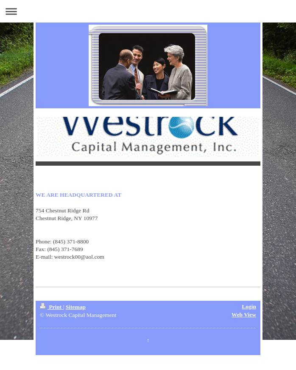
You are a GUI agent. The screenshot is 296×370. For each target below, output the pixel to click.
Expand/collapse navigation (148, 11)
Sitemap (76, 307)
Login (249, 306)
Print (51, 307)
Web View (244, 314)
